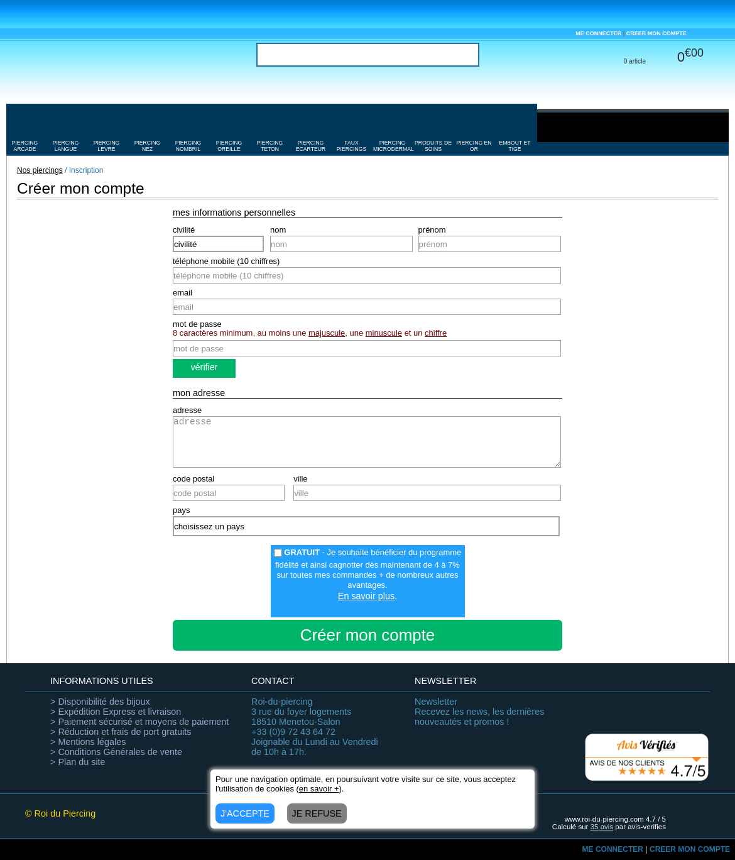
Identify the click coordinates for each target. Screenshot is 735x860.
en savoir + (319, 788)
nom (278, 229)
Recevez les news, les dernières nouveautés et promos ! (479, 712)
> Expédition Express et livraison (115, 712)
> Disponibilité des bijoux (100, 702)
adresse (187, 410)
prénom (432, 229)
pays (181, 510)
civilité (184, 229)
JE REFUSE (317, 813)
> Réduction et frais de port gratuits (120, 732)
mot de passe (197, 324)
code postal (193, 478)
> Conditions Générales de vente (116, 752)
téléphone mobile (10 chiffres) (226, 261)
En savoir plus (366, 596)
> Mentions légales (88, 742)
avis (602, 826)
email (182, 292)
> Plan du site (78, 762)
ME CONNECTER (598, 33)
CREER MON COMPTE (656, 33)
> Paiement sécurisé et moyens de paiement (139, 722)
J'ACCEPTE (245, 813)
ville (300, 478)
